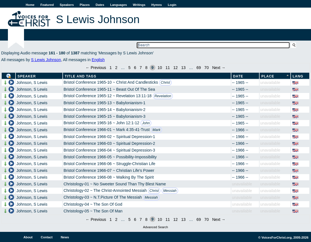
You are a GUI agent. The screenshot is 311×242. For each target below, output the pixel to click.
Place (267, 76)
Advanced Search (155, 227)
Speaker (27, 76)
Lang (298, 76)
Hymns (156, 4)
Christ (165, 83)
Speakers (67, 4)
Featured (47, 4)
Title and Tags (80, 76)
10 (160, 67)
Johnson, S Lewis (31, 82)
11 (168, 67)
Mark (156, 130)
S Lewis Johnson (46, 59)
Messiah (170, 191)
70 (206, 67)
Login (172, 4)
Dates (100, 4)
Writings (139, 4)
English (98, 59)
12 (175, 67)
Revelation (163, 96)
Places (85, 4)
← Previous (96, 67)
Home (30, 4)
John (146, 123)
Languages (118, 4)
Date (238, 76)
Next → (218, 67)
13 (183, 67)
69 (199, 67)
